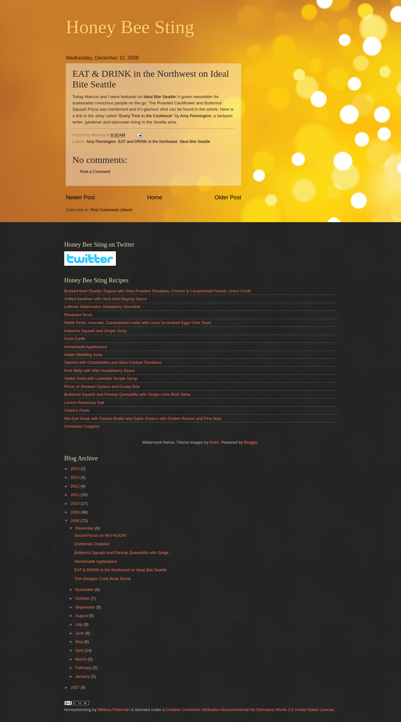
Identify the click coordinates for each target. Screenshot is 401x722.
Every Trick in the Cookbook (145, 115)
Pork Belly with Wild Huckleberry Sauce (99, 370)
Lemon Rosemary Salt (84, 402)
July (79, 624)
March (81, 659)
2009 (75, 512)
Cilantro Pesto (77, 410)
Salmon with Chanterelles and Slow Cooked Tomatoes (112, 362)
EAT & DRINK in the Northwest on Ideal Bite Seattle (120, 570)
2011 (75, 494)
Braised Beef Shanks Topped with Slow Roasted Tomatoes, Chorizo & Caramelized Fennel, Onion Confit (157, 291)
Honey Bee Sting (130, 27)
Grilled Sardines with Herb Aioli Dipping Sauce (105, 298)
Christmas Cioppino (81, 426)
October (83, 598)
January (83, 676)
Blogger (251, 442)
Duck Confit (74, 338)
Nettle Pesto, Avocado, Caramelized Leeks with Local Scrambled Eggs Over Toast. (138, 322)
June (80, 633)
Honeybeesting (77, 709)
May (79, 641)
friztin (214, 442)
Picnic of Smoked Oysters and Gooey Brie (101, 386)
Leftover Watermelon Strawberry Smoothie (102, 306)
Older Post (228, 197)
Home (154, 197)
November (85, 589)
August (82, 615)
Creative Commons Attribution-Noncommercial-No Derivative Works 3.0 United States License (250, 709)
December (85, 528)
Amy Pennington (195, 115)
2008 (75, 520)
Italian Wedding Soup (83, 354)
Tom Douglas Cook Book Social (102, 578)
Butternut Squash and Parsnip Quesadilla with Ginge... (123, 552)
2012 (75, 486)
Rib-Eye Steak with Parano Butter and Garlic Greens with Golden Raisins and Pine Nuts (142, 418)
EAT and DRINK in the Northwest (147, 141)
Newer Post (80, 197)
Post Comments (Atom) (112, 209)
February (83, 667)
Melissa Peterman (114, 709)
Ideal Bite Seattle (159, 96)
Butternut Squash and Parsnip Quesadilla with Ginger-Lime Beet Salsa (127, 394)
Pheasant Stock (78, 314)
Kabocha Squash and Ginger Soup (95, 330)
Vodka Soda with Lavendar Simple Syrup (100, 378)
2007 (75, 687)
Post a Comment (95, 171)
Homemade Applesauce (85, 346)
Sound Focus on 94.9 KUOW (100, 535)
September (85, 607)
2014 (75, 468)
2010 (75, 503)
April (79, 650)
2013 (75, 477)
